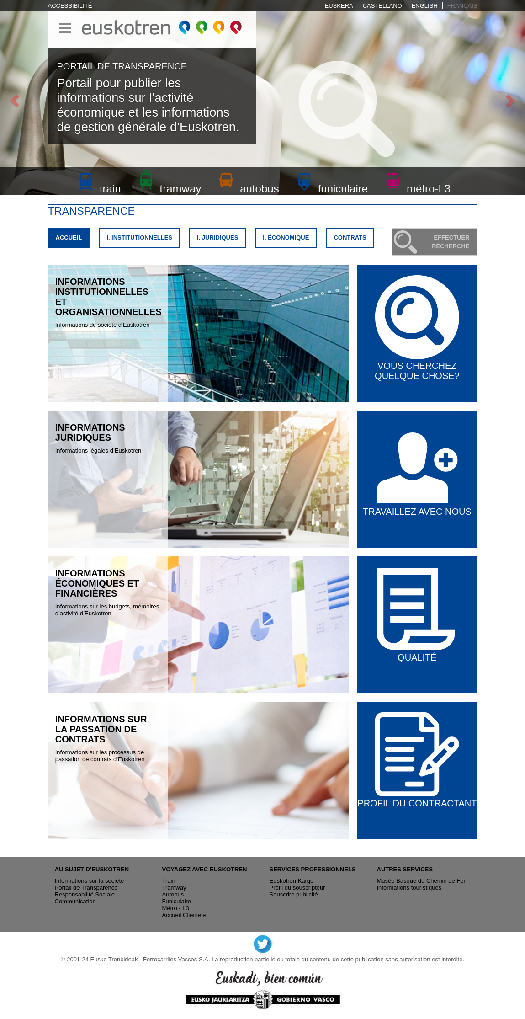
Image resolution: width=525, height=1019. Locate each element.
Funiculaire (176, 901)
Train (168, 880)
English (425, 5)
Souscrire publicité (294, 894)
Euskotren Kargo (292, 880)
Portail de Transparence (86, 887)
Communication (75, 901)
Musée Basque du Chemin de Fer (421, 880)
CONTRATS (350, 237)
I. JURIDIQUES (217, 237)
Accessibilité (70, 5)
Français (462, 5)
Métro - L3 (175, 908)
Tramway (174, 887)
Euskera (339, 5)
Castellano (382, 5)
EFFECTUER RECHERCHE (450, 242)
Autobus (173, 894)
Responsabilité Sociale (85, 894)
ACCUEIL (72, 239)
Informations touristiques (409, 887)
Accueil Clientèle (184, 915)
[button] (13, 97)
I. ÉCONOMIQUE (286, 237)
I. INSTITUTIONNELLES (139, 237)
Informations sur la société (89, 880)
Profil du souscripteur (297, 887)
